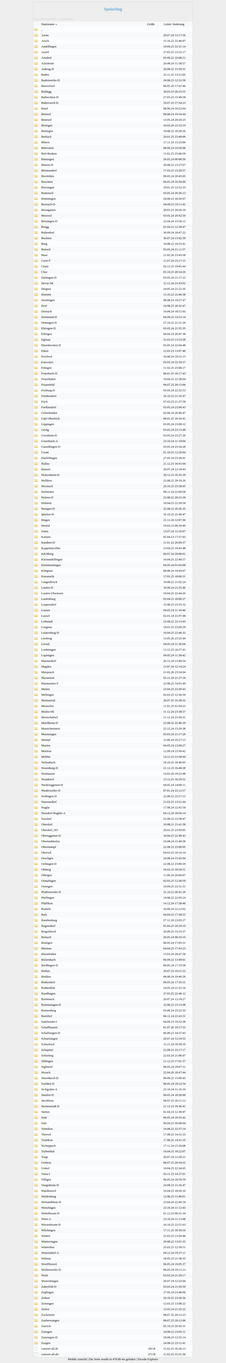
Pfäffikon (47, 903)
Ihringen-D (48, 508)
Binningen (47, 159)
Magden (46, 666)
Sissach (45, 1072)
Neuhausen (48, 773)
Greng (45, 429)
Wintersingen (49, 1241)
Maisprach (47, 672)
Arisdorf (46, 57)
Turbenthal (48, 1151)
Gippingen (47, 424)
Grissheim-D (49, 435)
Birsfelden (47, 176)
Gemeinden (66, 19)
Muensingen (48, 734)
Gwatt (45, 452)
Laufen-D (47, 587)
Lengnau (46, 627)
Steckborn (47, 1100)
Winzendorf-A (50, 1252)
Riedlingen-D (49, 965)
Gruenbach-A (49, 441)
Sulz (44, 1123)
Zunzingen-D (49, 1337)
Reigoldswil (48, 931)
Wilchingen (48, 1230)
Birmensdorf (49, 170)
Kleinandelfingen (51, 559)
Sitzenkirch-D (49, 1078)
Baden (45, 74)
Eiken (44, 351)
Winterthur (48, 1247)
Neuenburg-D (49, 768)
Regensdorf (48, 926)
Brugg (45, 227)
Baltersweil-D (49, 103)
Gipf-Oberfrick (50, 418)
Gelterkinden (49, 413)
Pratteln (46, 909)
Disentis (46, 294)
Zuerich (46, 1326)
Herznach (47, 486)
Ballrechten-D (50, 97)
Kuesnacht (47, 576)
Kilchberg (47, 553)
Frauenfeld (47, 384)
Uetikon (46, 1162)
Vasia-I (45, 1174)
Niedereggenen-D (52, 785)
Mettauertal (48, 700)
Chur (44, 272)
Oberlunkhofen (50, 841)
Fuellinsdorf (48, 407)
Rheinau (46, 948)
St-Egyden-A (49, 1089)
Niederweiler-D (50, 790)
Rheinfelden (48, 954)
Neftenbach (48, 762)
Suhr (44, 1117)
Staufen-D (47, 1095)
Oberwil (46, 852)
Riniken (46, 976)
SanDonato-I (49, 1021)
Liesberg (46, 638)
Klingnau (47, 570)
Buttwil (45, 249)
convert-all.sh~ (50, 1354)
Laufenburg (48, 599)
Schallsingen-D (50, 1033)
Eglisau (45, 339)
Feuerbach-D (49, 373)
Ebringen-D (48, 328)
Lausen (45, 610)
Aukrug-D (47, 69)
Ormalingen (48, 880)
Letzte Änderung (174, 24)
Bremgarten (48, 210)
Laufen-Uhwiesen (52, 593)
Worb (44, 1275)
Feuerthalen (48, 379)
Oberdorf (47, 824)
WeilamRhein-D (51, 1202)
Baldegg (46, 91)
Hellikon (46, 480)
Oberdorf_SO (49, 830)
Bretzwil (46, 215)
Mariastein (47, 678)
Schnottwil (47, 1044)
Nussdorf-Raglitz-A (53, 813)
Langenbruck (49, 582)
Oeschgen (47, 858)
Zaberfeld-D (48, 1286)
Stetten (45, 1112)
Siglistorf (47, 1066)
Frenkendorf (48, 396)
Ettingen (46, 367)
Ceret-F (46, 260)
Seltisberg (47, 1055)
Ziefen (45, 1309)
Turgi (44, 1157)
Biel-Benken (49, 153)
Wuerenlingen (49, 1281)
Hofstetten (47, 491)
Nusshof (46, 818)
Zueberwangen (50, 1320)
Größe (151, 24)
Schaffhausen (49, 1027)
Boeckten (47, 181)
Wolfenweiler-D (51, 1269)
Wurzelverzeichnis (45, 19)
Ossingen (47, 886)
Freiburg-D (48, 390)
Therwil (46, 1134)
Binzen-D (47, 165)
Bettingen (47, 131)
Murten (45, 745)
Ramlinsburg (49, 920)
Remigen (46, 942)
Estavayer (47, 362)
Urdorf (45, 1168)
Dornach (46, 311)
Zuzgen (45, 1343)
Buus (44, 255)
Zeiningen (47, 1303)
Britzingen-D (49, 221)
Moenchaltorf (49, 717)
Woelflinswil (49, 1264)
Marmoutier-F (49, 683)
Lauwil (45, 615)
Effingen (46, 334)
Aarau (45, 35)
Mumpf (45, 740)
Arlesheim (47, 63)
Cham (45, 266)
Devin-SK (47, 283)
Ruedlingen (48, 993)
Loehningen (48, 649)
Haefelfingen (49, 458)
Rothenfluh (48, 988)
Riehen (45, 971)
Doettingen (48, 300)
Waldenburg (48, 1196)
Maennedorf (48, 661)
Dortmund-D (49, 317)
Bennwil (46, 119)
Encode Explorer (148, 1359)
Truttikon (47, 1140)
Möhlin (45, 756)
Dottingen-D (49, 322)
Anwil (45, 52)
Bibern (45, 142)
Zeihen (45, 1298)
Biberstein (47, 148)
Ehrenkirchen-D (51, 345)
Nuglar (45, 807)
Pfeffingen (47, 897)
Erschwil (46, 356)
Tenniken (47, 1128)
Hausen (45, 469)
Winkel (45, 1236)
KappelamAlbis (50, 548)
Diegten (46, 289)
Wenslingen (48, 1207)
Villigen (46, 1179)
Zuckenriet (47, 1314)
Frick (44, 401)
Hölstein (46, 503)
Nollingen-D (49, 796)
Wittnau (46, 1258)
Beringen (47, 125)
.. (42, 29)
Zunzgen (46, 1331)
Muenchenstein (50, 728)
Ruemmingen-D (51, 1004)
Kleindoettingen (51, 565)
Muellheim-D (49, 723)
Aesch (45, 41)
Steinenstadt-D (50, 1106)
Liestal (45, 644)
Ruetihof (46, 1016)
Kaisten (46, 537)
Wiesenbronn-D (51, 1224)
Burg (44, 243)
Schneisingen (49, 1038)
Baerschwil (48, 86)
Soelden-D (47, 1083)
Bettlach (46, 136)
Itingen (45, 520)
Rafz (44, 914)
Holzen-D (47, 497)
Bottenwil (47, 193)
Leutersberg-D (50, 632)
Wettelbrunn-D (50, 1213)
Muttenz (46, 751)
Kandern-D (48, 542)
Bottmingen (48, 198)
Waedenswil (48, 1190)
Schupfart (47, 1050)
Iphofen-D (47, 514)
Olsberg (46, 869)
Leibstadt (47, 621)
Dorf (44, 305)
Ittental (45, 525)
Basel (44, 108)
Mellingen (47, 694)
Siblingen (47, 1061)
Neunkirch (47, 779)
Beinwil (46, 114)
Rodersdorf (48, 982)
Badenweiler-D (50, 80)
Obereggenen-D (51, 835)
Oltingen (46, 875)
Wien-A (46, 1219)
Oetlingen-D (48, 864)
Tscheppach (48, 1145)
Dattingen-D (48, 277)
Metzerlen (47, 706)
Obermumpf (48, 847)
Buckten (46, 238)
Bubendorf (47, 232)
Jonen (44, 531)
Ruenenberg (48, 1010)
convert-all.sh (49, 1348)
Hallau (45, 463)
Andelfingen (48, 46)
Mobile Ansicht (78, 1359)
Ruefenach (47, 999)
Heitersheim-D (50, 475)
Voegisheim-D (50, 1185)
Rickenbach (48, 959)
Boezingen (47, 187)
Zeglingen (47, 1292)
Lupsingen (47, 655)
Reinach (46, 937)
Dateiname (49, 24)
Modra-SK (47, 711)
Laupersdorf (48, 604)
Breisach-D (48, 204)
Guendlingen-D (50, 446)
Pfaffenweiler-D (51, 892)
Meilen (45, 689)
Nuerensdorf (48, 802)
